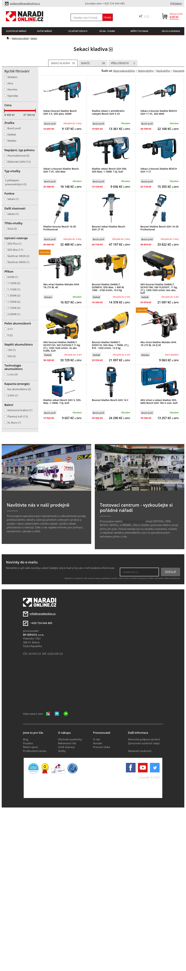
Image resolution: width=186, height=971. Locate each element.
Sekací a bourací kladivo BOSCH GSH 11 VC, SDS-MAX (158, 112)
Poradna (28, 743)
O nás (96, 739)
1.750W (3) (13, 308)
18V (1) (11, 350)
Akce (10, 83)
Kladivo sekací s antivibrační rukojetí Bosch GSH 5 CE (108, 112)
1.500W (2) (13, 295)
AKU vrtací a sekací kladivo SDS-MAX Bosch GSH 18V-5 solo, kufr (159, 401)
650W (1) (12, 277)
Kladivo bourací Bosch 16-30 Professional (59, 228)
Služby (62, 751)
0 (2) (10, 335)
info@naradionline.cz (43, 613)
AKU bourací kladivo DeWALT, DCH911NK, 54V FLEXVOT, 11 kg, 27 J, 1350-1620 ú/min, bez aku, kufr (159, 288)
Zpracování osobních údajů (144, 743)
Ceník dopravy (66, 747)
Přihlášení (176, 3)
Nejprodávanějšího (124, 70)
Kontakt (97, 743)
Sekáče (93, 63)
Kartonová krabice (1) (19, 410)
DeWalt (96, 297)
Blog (25, 739)
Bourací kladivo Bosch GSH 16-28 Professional (159, 228)
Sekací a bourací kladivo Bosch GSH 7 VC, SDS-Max (61, 170)
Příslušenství (123, 63)
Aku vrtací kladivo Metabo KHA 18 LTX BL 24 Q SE (158, 344)
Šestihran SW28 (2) (18, 256)
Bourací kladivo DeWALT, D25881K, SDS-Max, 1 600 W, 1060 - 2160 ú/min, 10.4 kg (108, 287)
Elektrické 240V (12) (18, 161)
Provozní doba (101, 747)
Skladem (12, 77)
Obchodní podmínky (70, 739)
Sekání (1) (13, 199)
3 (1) (10, 329)
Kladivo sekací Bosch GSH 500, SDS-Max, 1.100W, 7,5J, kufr (109, 170)
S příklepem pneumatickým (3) (15, 182)
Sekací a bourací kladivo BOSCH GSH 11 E (158, 170)
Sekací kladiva (63, 63)
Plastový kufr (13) (17, 416)
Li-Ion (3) (12, 374)
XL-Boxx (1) (14, 422)
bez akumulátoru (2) (19, 389)
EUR (146, 16)
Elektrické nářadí (20, 38)
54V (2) (11, 356)
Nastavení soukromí (139, 751)
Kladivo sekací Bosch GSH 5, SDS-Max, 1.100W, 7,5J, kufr (62, 401)
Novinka (12, 89)
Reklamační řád (67, 743)
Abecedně (178, 70)
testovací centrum (134, 521)
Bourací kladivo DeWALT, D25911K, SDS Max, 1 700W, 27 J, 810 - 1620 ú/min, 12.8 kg (110, 345)
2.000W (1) (13, 314)
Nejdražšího (163, 70)
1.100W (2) (13, 283)
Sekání (33, 38)
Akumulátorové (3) (18, 155)
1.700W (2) (13, 301)
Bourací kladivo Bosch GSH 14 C (110, 400)
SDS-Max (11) (15, 249)
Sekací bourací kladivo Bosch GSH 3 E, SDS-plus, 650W (60, 112)
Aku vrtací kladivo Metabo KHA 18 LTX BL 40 (61, 286)
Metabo (48, 297)
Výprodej (12, 95)
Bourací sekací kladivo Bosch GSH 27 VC (108, 228)
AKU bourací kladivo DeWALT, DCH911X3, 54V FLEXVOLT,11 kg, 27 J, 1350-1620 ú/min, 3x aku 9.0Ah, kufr (62, 346)
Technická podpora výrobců (144, 739)
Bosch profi (50, 123)
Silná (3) (12, 228)
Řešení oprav (30, 747)
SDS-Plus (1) (14, 243)
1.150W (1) (13, 289)
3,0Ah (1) (12, 395)
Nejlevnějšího (146, 70)
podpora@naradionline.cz (25, 3)
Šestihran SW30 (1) (18, 262)
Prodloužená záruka (34, 751)
